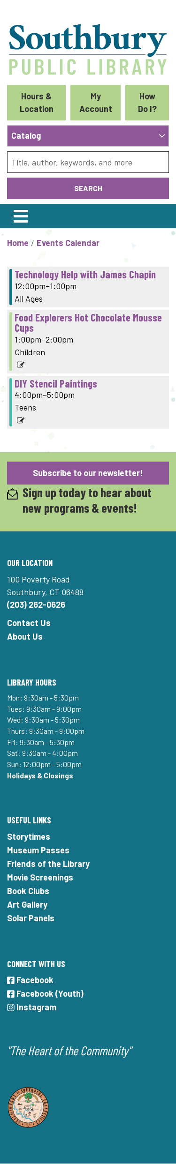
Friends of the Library (48, 863)
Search (88, 188)
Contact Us (29, 623)
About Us (25, 636)
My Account (95, 102)
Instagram (31, 1007)
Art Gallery (27, 904)
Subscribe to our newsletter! (88, 473)
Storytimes (28, 836)
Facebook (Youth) (45, 993)
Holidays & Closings (40, 775)
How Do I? (147, 102)
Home (18, 243)
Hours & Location (37, 102)
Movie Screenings (40, 877)
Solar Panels (30, 918)
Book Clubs (28, 891)
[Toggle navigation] (20, 216)
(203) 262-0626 (36, 604)
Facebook (30, 980)
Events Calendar (68, 243)
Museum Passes (38, 850)
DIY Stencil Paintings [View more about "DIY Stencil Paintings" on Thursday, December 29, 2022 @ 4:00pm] (56, 383)
